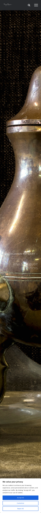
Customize (20, 503)
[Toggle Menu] (36, 5)
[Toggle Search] (29, 5)
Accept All (20, 498)
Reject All (20, 509)
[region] (20, 495)
